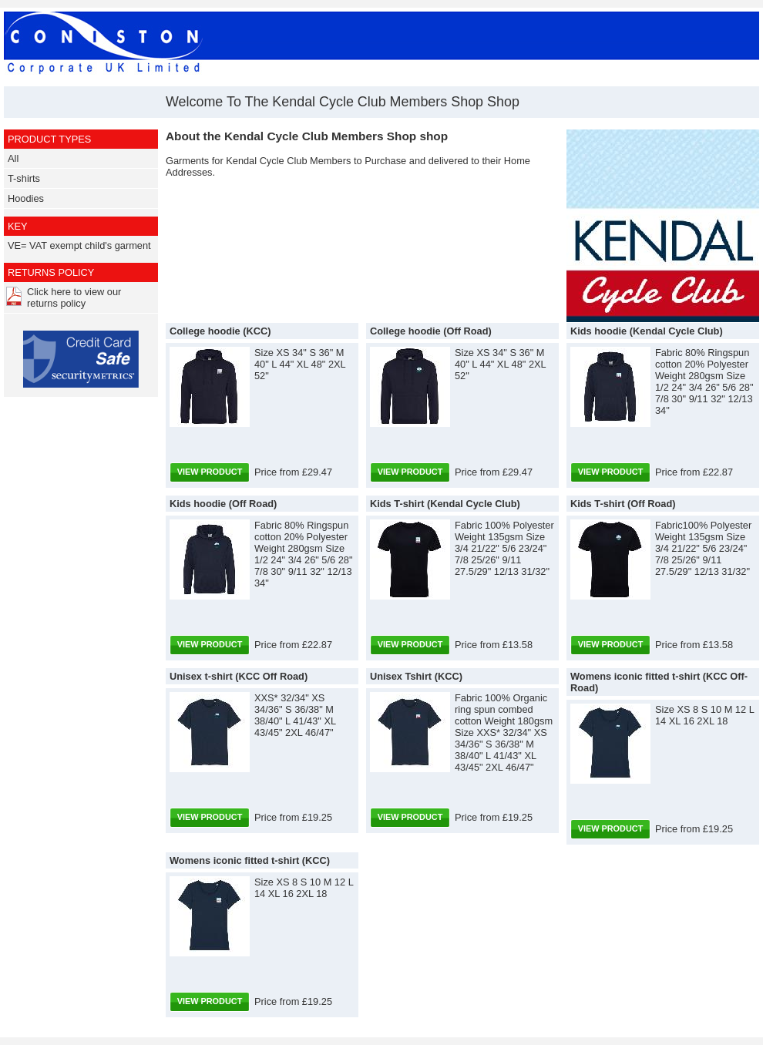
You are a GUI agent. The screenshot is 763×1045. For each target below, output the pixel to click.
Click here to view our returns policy (74, 297)
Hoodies (26, 198)
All (13, 158)
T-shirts (24, 178)
